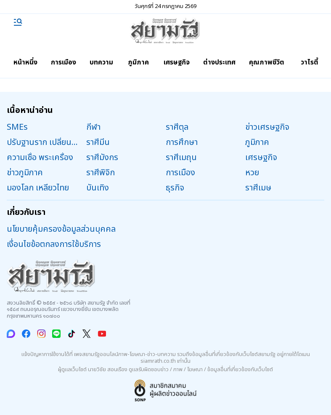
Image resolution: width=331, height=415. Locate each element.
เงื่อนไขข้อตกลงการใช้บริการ (54, 244)
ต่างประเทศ (219, 62)
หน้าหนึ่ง (25, 62)
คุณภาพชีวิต (266, 62)
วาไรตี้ (309, 62)
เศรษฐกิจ (177, 62)
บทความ (101, 62)
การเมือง (63, 62)
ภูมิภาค (138, 62)
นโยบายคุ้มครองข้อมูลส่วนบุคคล (61, 229)
